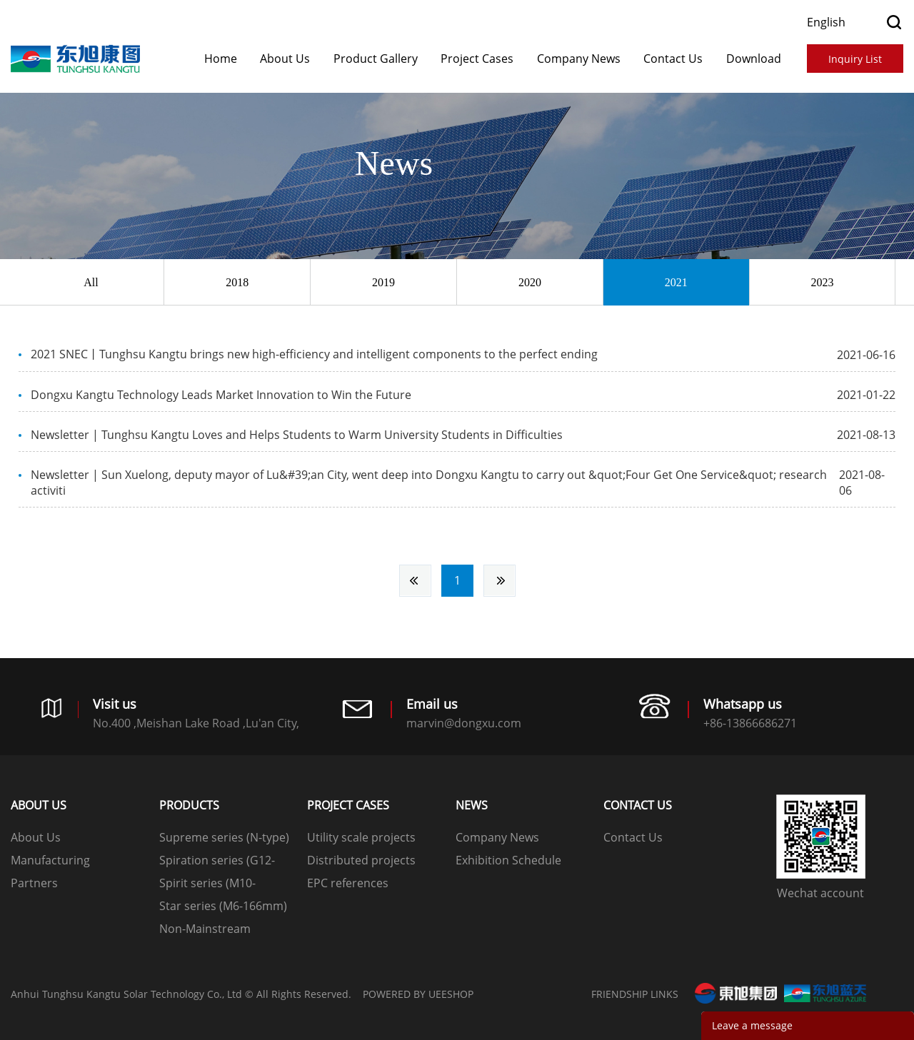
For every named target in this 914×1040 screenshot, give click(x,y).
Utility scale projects (361, 837)
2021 (676, 282)
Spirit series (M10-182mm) (207, 884)
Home (220, 58)
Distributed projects (361, 860)
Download (753, 58)
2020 (529, 282)
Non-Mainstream (205, 928)
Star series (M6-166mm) (223, 906)
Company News (579, 58)
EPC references (347, 883)
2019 (383, 282)
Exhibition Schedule (508, 860)
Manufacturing (50, 860)
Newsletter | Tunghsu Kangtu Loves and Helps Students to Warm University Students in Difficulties (297, 435)
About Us (285, 58)
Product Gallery (375, 58)
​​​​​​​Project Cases (477, 58)
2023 (821, 282)
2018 (237, 282)
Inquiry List (855, 59)
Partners (34, 883)
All (91, 282)
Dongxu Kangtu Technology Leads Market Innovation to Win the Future (221, 395)
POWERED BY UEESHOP (418, 994)
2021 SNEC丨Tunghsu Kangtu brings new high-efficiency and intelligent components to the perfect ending (314, 354)
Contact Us (673, 58)
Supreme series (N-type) (224, 837)
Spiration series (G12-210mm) (217, 862)
